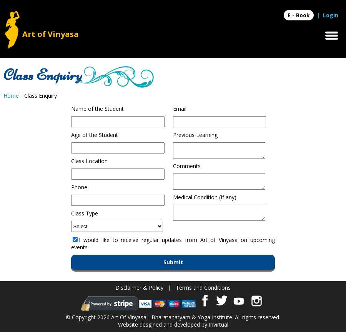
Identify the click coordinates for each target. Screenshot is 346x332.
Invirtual (218, 324)
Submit (173, 262)
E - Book (299, 15)
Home (11, 95)
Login (330, 15)
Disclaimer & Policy (139, 287)
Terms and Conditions (203, 287)
